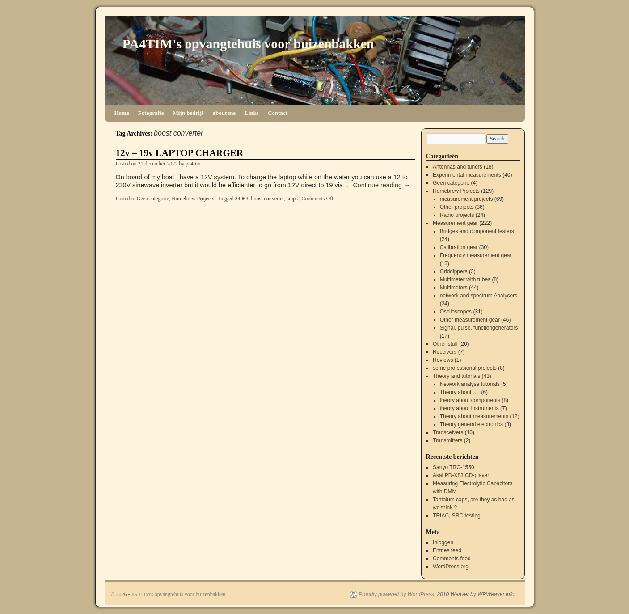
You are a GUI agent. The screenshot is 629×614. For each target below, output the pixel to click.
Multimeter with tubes (465, 279)
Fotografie (151, 113)
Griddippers (454, 271)
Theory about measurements (474, 416)
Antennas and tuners (457, 167)
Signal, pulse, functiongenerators (479, 328)
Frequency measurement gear (476, 255)
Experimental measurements (467, 175)
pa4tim (193, 164)
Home (121, 113)
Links (252, 113)
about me (224, 113)
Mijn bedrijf (188, 113)
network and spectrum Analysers (478, 295)
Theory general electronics (471, 424)
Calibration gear (459, 247)
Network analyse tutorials (470, 384)
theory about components (470, 400)
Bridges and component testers (477, 231)
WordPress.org (451, 566)
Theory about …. (460, 392)
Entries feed (447, 550)
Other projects (456, 207)
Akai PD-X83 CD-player (461, 475)
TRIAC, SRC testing (457, 515)
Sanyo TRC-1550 (453, 467)
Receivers (444, 352)
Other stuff (445, 344)
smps (292, 198)
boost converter (267, 198)
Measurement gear (455, 223)
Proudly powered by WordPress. (397, 594)
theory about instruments (469, 408)
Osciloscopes (456, 312)
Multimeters (454, 287)
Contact (277, 113)
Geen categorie (153, 198)
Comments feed (452, 558)
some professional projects (465, 368)
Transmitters (447, 440)
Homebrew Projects (193, 198)
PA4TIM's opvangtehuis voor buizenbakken (248, 43)
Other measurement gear (470, 320)
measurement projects (466, 199)
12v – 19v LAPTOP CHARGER (179, 153)
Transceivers (448, 432)
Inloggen (443, 542)
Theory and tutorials (456, 376)
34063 (241, 198)
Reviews (443, 360)
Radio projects (457, 215)
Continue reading (381, 185)
